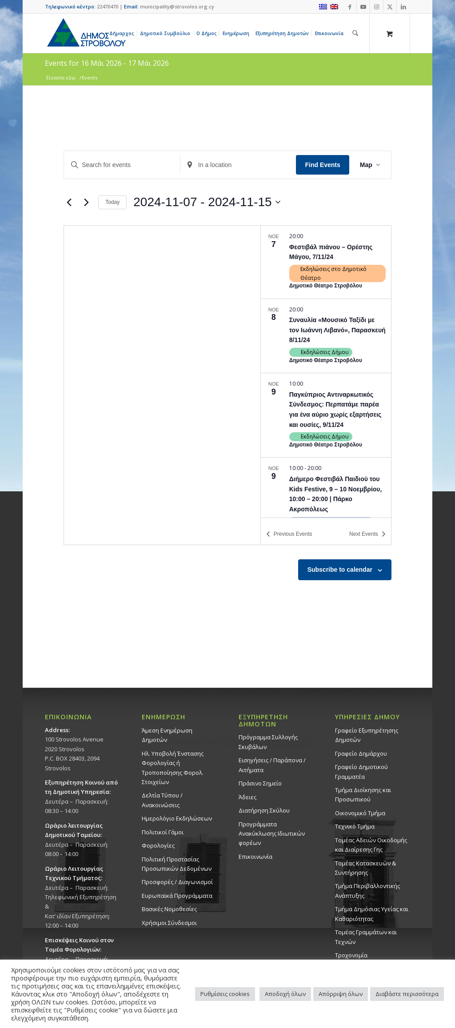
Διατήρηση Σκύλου (264, 810)
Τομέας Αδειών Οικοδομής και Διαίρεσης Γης (371, 844)
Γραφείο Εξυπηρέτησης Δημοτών (366, 735)
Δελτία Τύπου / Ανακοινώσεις (162, 800)
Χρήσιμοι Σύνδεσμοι (169, 923)
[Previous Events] (69, 202)
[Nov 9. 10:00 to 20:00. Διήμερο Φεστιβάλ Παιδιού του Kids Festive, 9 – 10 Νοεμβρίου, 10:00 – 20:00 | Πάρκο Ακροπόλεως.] (325, 499)
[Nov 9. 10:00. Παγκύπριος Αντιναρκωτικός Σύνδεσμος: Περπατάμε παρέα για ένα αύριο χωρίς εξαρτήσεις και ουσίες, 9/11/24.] (325, 415)
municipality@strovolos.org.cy (177, 6)
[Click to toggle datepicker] (206, 202)
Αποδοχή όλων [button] (285, 994)
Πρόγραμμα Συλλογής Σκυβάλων (268, 741)
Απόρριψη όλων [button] (341, 994)
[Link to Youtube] (363, 6)
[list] (325, 371)
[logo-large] (86, 33)
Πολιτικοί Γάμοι (163, 832)
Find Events (322, 164)
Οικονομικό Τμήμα (360, 813)
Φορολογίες (158, 845)
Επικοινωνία (255, 857)
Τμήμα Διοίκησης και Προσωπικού (363, 794)
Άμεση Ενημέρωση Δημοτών (167, 735)
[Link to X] (389, 6)
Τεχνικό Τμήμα (355, 826)
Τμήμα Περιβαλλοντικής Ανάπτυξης (367, 890)
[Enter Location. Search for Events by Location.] (238, 165)
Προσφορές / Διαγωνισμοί (177, 882)
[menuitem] (123, 33)
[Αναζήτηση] (355, 33)
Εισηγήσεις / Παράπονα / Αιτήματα (272, 764)
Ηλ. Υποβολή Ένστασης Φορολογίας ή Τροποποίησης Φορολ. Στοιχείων (173, 767)
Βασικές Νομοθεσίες (169, 909)
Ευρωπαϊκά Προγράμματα (177, 896)
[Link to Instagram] (376, 6)
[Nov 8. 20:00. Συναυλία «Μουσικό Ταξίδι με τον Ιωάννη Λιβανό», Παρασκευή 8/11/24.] (325, 336)
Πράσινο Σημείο (260, 783)
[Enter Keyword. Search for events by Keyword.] (122, 165)
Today (112, 202)
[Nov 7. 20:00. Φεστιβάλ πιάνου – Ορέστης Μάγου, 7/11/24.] (325, 262)
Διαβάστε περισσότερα (407, 994)
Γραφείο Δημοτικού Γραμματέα (361, 771)
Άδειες (247, 797)
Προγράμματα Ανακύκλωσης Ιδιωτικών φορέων (272, 833)
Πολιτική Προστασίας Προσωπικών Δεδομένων (177, 864)
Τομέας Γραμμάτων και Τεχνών (366, 936)
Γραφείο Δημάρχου (361, 753)
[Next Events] (86, 202)
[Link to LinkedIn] (403, 6)
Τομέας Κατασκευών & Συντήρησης (365, 868)
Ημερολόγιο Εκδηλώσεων (177, 818)
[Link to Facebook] (349, 6)
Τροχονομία (351, 955)
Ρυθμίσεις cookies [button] (225, 994)
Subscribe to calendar (339, 569)
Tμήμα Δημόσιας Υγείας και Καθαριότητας (371, 913)
